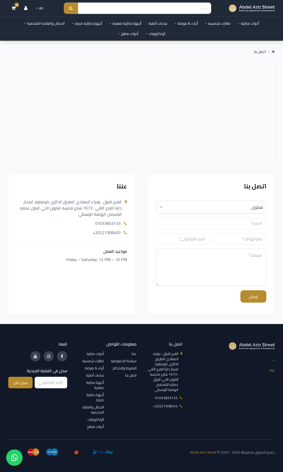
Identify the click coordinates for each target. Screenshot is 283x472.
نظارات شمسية (217, 23)
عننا (272, 370)
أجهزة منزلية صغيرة (125, 23)
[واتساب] (14, 457)
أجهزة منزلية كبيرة (87, 23)
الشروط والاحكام (124, 368)
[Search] (144, 8)
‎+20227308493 (110, 232)
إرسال (253, 296)
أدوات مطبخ (128, 33)
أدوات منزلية (248, 23)
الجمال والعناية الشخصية (44, 23)
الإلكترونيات (155, 33)
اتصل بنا (130, 375)
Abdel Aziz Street (203, 452)
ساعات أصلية (158, 23)
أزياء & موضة (186, 23)
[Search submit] (71, 8)
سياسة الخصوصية (123, 361)
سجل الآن (20, 382)
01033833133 (111, 223)
